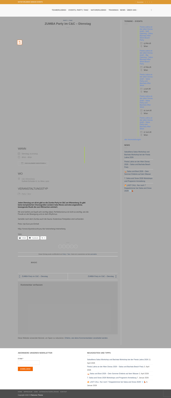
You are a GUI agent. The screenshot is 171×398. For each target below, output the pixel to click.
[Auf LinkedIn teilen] (76, 246)
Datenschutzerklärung (49, 392)
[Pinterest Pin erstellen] (72, 246)
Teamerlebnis (59, 10)
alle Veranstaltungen (132, 139)
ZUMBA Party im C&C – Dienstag (33, 276)
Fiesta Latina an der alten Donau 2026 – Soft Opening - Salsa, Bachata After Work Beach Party (146, 33)
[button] (139, 2)
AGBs (36, 392)
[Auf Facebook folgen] (145, 2)
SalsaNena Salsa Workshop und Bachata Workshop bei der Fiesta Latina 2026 (137, 154)
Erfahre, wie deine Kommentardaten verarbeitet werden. (86, 338)
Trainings (114, 10)
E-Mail (20, 358)
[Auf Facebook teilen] (60, 246)
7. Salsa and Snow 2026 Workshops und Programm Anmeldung (138, 179)
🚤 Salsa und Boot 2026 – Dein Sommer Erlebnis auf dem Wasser (137, 172)
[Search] (152, 10)
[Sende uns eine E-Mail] (150, 2)
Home (20, 392)
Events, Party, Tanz (78, 10)
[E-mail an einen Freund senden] (68, 246)
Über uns (132, 10)
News (122, 10)
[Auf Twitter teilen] (64, 246)
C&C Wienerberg (28, 179)
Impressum (28, 392)
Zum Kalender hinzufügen (33, 163)
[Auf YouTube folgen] (152, 2)
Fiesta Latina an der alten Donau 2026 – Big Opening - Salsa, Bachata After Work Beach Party (146, 57)
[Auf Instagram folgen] (148, 2)
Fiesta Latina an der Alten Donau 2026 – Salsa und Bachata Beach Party (137, 164)
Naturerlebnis (99, 10)
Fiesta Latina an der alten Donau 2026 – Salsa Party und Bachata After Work (146, 80)
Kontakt (63, 392)
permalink (94, 254)
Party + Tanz (67, 20)
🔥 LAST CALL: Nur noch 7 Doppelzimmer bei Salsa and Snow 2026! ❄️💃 (137, 188)
